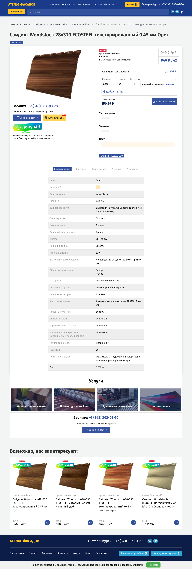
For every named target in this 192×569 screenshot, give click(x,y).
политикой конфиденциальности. (124, 564)
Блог (88, 553)
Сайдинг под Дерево (112, 156)
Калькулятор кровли (167, 553)
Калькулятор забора (134, 553)
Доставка (76, 4)
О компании (54, 4)
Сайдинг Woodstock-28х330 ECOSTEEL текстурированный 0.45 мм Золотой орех (116, 505)
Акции (98, 4)
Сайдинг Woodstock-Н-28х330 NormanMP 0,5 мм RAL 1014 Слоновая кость (159, 503)
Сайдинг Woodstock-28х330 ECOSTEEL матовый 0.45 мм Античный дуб (73, 503)
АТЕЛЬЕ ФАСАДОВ (24, 541)
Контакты (88, 4)
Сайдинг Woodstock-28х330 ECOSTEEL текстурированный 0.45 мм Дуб (30, 505)
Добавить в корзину (164, 101)
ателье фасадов (21, 4)
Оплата (66, 4)
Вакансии (109, 4)
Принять (153, 564)
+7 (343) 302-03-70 (173, 4)
